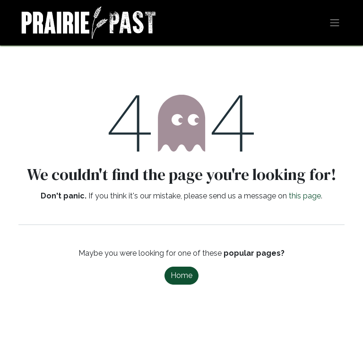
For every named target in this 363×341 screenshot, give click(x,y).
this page (305, 195)
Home (181, 275)
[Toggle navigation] (335, 23)
